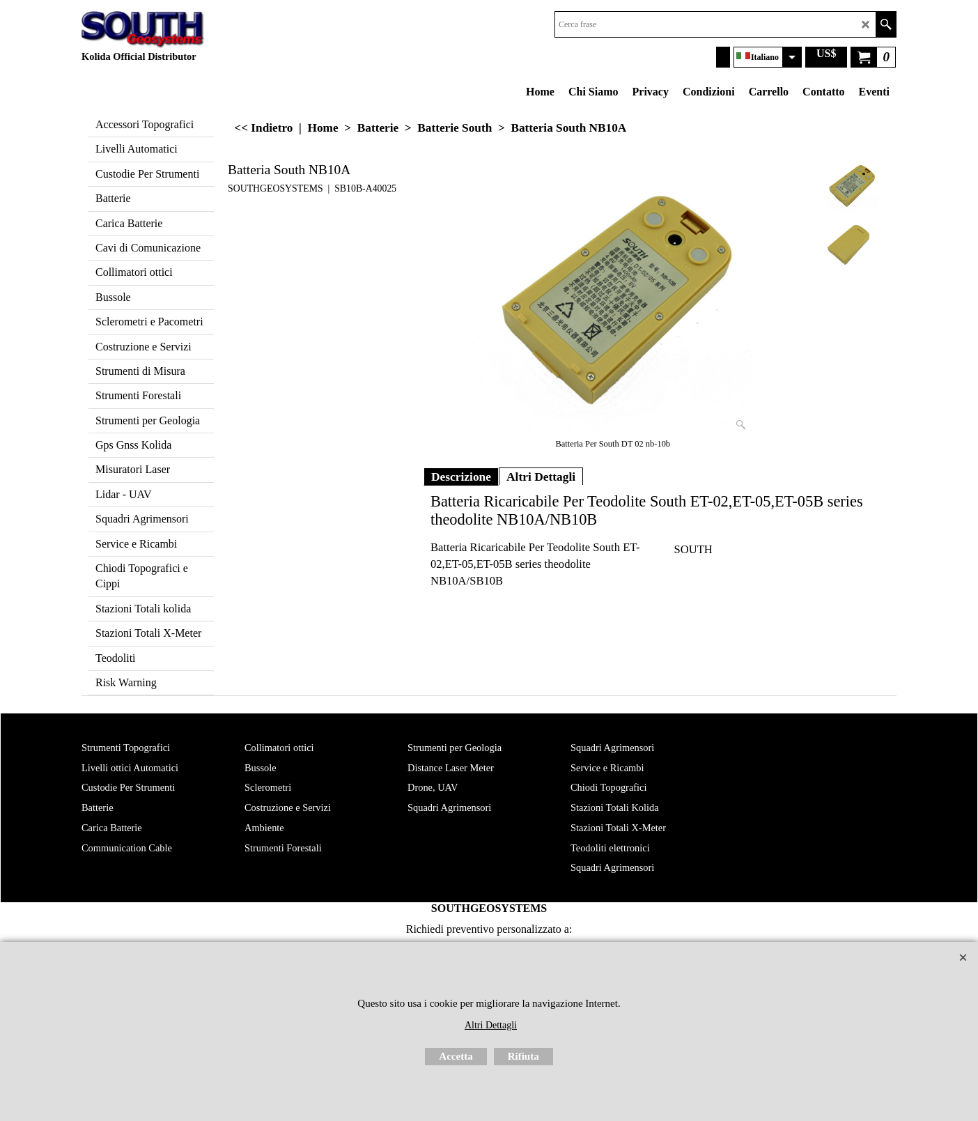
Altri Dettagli (540, 477)
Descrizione (461, 477)
